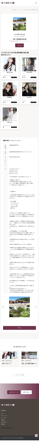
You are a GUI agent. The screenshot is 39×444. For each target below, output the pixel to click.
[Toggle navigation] (36, 3)
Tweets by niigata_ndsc (7, 428)
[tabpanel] (19, 307)
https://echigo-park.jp (14, 157)
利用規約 (3, 424)
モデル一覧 (3, 418)
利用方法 (3, 420)
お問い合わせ (26, 392)
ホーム (2, 413)
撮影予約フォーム (13, 392)
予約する (19, 45)
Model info (14, 77)
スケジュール (4, 416)
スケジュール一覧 (19, 375)
